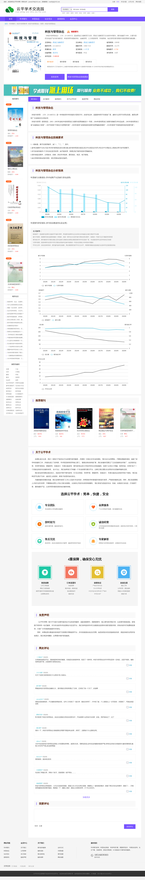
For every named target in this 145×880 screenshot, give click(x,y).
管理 (76, 13)
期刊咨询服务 (42, 847)
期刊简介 (34, 99)
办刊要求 (46, 99)
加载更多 (86, 797)
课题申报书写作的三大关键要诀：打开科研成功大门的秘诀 (16, 349)
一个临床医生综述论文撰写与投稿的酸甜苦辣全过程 (16, 346)
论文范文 (48, 19)
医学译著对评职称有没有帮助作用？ (16, 322)
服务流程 (40, 851)
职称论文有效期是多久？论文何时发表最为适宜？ (16, 331)
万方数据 (14, 866)
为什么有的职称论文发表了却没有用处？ (16, 305)
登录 (117, 2)
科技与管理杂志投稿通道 (78, 77)
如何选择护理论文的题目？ (15, 314)
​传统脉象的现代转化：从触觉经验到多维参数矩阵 (16, 328)
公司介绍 (131, 2)
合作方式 (60, 847)
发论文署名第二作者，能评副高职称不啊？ (16, 319)
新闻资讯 (61, 19)
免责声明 (85, 99)
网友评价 (97, 99)
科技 (80, 13)
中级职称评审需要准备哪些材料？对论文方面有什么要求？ (16, 337)
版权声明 (23, 857)
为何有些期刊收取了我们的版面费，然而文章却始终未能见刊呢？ (16, 352)
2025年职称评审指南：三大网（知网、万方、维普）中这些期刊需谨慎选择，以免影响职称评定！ (16, 358)
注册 (113, 2)
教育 (72, 13)
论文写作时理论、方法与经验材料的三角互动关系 (16, 311)
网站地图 (138, 2)
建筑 (88, 13)
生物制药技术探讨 (12, 325)
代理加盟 (60, 851)
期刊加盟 (60, 854)
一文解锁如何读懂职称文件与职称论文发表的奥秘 (16, 355)
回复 (129, 665)
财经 (68, 13)
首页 (10, 19)
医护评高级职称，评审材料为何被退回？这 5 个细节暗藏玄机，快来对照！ (16, 317)
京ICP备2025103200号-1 (104, 873)
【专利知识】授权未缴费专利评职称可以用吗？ (16, 334)
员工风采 (23, 854)
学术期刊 (23, 19)
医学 (63, 13)
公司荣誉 (23, 851)
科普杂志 (36, 19)
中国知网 (23, 866)
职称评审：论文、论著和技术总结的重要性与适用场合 (16, 302)
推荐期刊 (58, 99)
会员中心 (73, 19)
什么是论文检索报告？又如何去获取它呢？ (16, 340)
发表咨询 (54, 77)
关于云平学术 (71, 99)
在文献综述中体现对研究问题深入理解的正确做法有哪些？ (16, 343)
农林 (93, 13)
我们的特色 (41, 854)
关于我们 (23, 847)
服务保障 (40, 857)
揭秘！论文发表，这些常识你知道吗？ (16, 308)
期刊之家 (31, 866)
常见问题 (124, 2)
